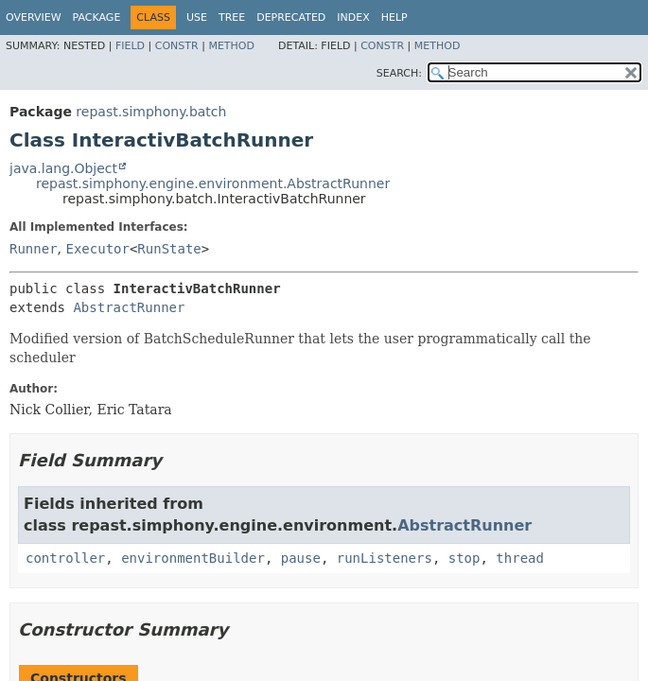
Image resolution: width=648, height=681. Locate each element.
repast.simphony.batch (151, 111)
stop (464, 558)
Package (97, 17)
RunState (169, 248)
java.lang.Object (63, 168)
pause (301, 558)
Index (353, 17)
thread (520, 558)
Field (130, 46)
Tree (232, 17)
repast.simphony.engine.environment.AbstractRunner (213, 183)
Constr (177, 46)
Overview (33, 17)
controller (65, 558)
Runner (33, 248)
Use (196, 17)
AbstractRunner (128, 307)
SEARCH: (399, 73)
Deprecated (290, 17)
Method (231, 46)
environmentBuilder (193, 558)
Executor (97, 248)
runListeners (384, 558)
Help (394, 17)
